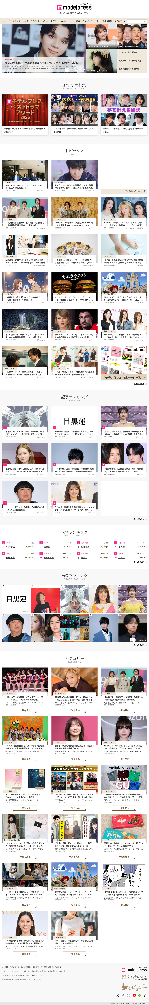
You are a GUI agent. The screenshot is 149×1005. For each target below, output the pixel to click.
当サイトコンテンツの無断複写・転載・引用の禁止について (23, 975)
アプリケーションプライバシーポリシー (16, 971)
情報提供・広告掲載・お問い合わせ (45, 971)
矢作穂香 (10, 557)
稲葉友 (47, 547)
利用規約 (27, 967)
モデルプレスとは (16, 967)
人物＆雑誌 (107, 21)
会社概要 (5, 967)
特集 (78, 21)
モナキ (84, 557)
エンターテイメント (31, 21)
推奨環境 (35, 967)
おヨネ (121, 557)
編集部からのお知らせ (56, 967)
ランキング (87, 21)
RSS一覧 (62, 971)
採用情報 (43, 967)
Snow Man (49, 557)
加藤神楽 (85, 547)
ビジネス (62, 21)
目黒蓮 (121, 547)
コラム (45, 21)
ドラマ (97, 21)
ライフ (53, 21)
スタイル (16, 21)
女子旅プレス (120, 21)
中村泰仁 (10, 547)
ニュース (6, 21)
